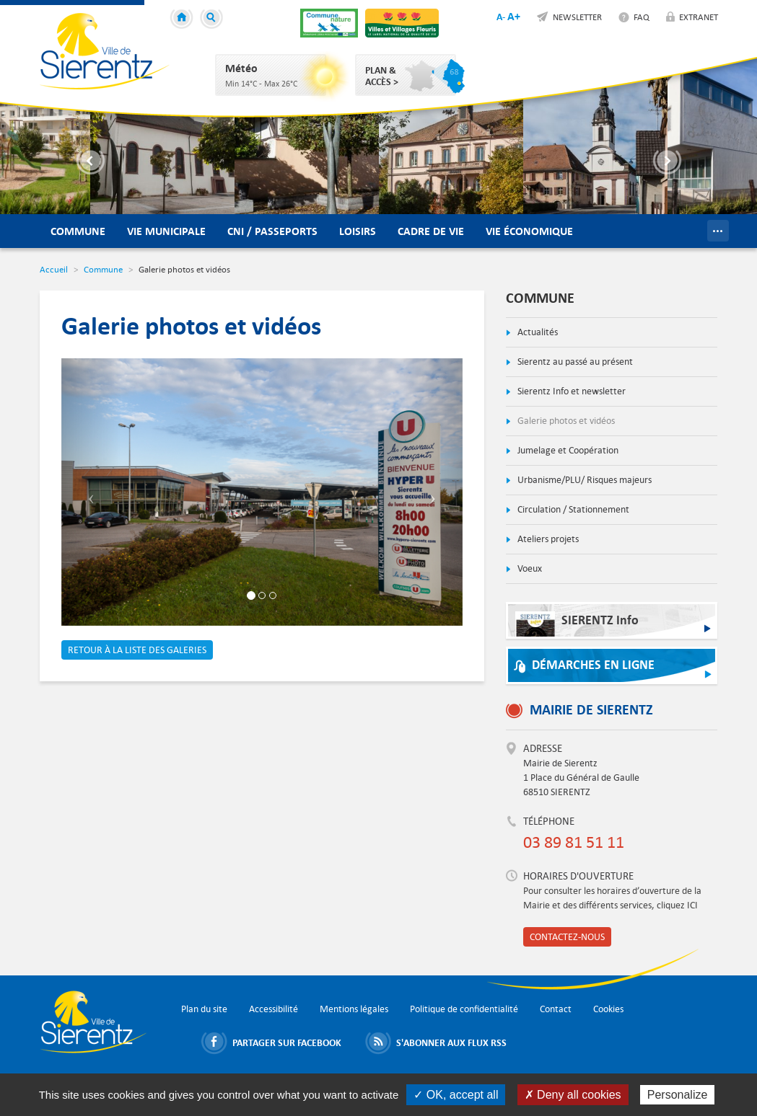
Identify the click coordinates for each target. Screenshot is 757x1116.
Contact (556, 1009)
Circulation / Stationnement (572, 509)
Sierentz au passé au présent (574, 361)
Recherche (213, 19)
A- (500, 16)
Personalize (677, 1095)
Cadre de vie (431, 231)
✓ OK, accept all (455, 1095)
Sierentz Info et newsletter (570, 391)
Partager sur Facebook (286, 1042)
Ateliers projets (547, 539)
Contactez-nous (567, 937)
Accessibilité (273, 1009)
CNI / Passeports (272, 231)
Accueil (184, 19)
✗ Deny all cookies (573, 1095)
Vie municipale (166, 231)
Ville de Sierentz (105, 51)
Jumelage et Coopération (566, 450)
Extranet (698, 16)
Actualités (536, 332)
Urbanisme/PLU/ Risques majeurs (583, 480)
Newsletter (577, 16)
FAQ (641, 16)
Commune (78, 231)
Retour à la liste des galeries (137, 650)
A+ (513, 16)
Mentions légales (354, 1009)
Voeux (528, 568)
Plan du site (204, 1009)
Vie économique (529, 231)
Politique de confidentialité (464, 1009)
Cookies (608, 1009)
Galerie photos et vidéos (565, 421)
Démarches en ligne (593, 665)
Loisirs (357, 231)
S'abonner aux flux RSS (451, 1042)
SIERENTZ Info (577, 624)
